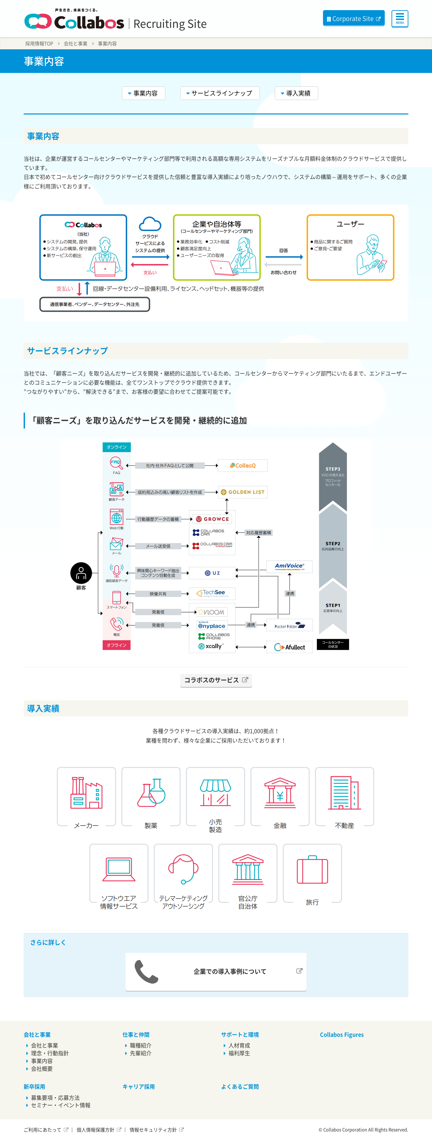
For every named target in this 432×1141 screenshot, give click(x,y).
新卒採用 (34, 1086)
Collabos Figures (342, 1034)
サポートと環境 (240, 1034)
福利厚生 (239, 1053)
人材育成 (239, 1045)
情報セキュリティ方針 (153, 1129)
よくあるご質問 (240, 1086)
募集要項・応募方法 (55, 1097)
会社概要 (42, 1068)
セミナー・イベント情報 (60, 1105)
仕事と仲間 (136, 1034)
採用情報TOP (39, 43)
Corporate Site (350, 19)
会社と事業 (75, 43)
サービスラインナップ (221, 93)
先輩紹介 (141, 1053)
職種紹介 (141, 1045)
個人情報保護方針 (95, 1129)
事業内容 (107, 43)
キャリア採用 (139, 1086)
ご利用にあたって (42, 1129)
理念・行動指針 (50, 1053)
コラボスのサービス (211, 680)
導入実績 (298, 93)
